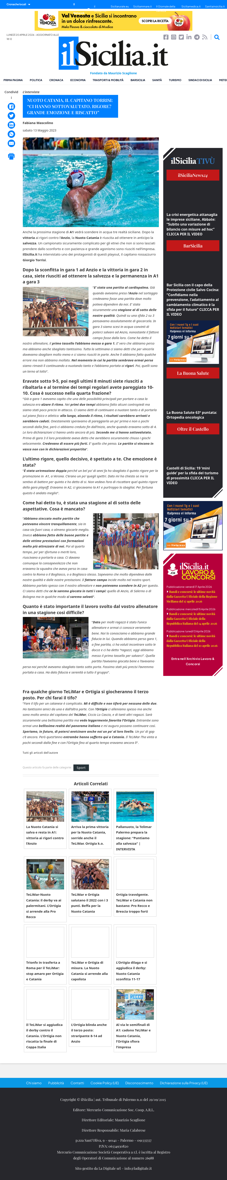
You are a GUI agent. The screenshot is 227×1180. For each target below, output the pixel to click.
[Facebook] (11, 106)
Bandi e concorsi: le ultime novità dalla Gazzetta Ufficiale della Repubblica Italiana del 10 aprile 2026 (192, 641)
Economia (78, 80)
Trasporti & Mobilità (108, 80)
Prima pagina (13, 80)
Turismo (175, 80)
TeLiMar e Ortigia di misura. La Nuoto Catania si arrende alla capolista (89, 970)
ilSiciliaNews (193, 175)
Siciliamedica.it (191, 6)
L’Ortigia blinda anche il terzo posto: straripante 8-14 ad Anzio (89, 1033)
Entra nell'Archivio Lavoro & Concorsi (193, 661)
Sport (81, 767)
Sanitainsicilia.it (215, 6)
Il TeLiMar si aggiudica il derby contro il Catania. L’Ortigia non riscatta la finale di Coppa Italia (44, 1035)
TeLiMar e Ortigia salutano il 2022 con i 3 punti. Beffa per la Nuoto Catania (89, 902)
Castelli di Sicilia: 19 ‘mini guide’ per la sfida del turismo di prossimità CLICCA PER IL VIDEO (192, 475)
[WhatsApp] (11, 134)
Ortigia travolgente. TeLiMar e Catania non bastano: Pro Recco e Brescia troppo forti (134, 902)
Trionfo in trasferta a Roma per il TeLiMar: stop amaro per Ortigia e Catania (45, 970)
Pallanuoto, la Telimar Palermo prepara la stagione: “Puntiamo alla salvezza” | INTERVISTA (134, 838)
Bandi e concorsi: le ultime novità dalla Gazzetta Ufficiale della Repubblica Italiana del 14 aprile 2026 (192, 619)
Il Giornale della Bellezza (165, 8)
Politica (36, 80)
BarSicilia (138, 80)
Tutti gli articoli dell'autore (40, 753)
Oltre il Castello (193, 429)
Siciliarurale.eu (120, 6)
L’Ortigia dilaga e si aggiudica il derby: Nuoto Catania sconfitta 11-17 (131, 970)
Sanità (157, 80)
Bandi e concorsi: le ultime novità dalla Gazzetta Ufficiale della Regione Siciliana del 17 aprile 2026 (192, 596)
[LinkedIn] (11, 125)
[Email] (11, 143)
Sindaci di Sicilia (200, 80)
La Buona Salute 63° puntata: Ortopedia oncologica (192, 415)
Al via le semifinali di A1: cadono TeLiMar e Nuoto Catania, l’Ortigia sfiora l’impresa (133, 1035)
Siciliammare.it (142, 6)
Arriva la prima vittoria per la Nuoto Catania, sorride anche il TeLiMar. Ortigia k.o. (90, 835)
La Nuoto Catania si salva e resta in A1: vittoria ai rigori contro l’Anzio (45, 835)
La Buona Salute (193, 373)
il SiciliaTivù (100, 8)
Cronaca (56, 80)
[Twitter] (11, 115)
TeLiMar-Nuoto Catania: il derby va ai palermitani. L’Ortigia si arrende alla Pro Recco (43, 905)
